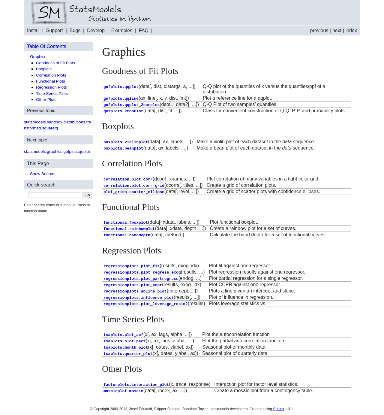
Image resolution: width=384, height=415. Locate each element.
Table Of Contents (46, 46)
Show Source (42, 173)
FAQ (143, 30)
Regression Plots (51, 87)
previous (319, 30)
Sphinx (278, 409)
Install (33, 30)
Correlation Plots (51, 75)
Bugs (75, 30)
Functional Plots (50, 81)
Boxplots (44, 69)
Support (54, 30)
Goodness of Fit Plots (55, 63)
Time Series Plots (52, 93)
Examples (121, 30)
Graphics (38, 56)
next (336, 30)
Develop (96, 30)
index (351, 30)
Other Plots (46, 99)
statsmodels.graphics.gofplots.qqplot (57, 151)
